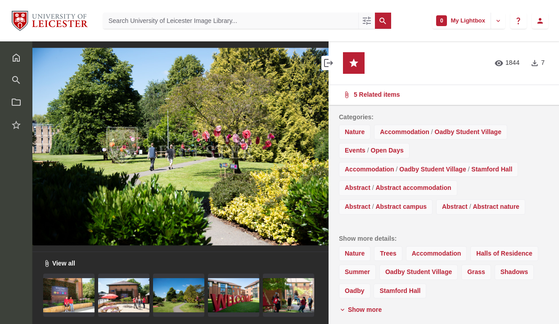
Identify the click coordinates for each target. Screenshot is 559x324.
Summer (357, 271)
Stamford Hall (491, 169)
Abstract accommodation (413, 187)
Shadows (514, 271)
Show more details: (368, 238)
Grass (476, 271)
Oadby (355, 290)
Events (355, 150)
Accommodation (404, 131)
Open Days (387, 150)
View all (59, 263)
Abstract (357, 187)
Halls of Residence (504, 253)
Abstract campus (401, 206)
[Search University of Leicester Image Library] (230, 21)
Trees (388, 253)
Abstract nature (496, 206)
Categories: (356, 117)
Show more (360, 309)
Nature (355, 131)
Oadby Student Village (468, 131)
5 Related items (443, 95)
